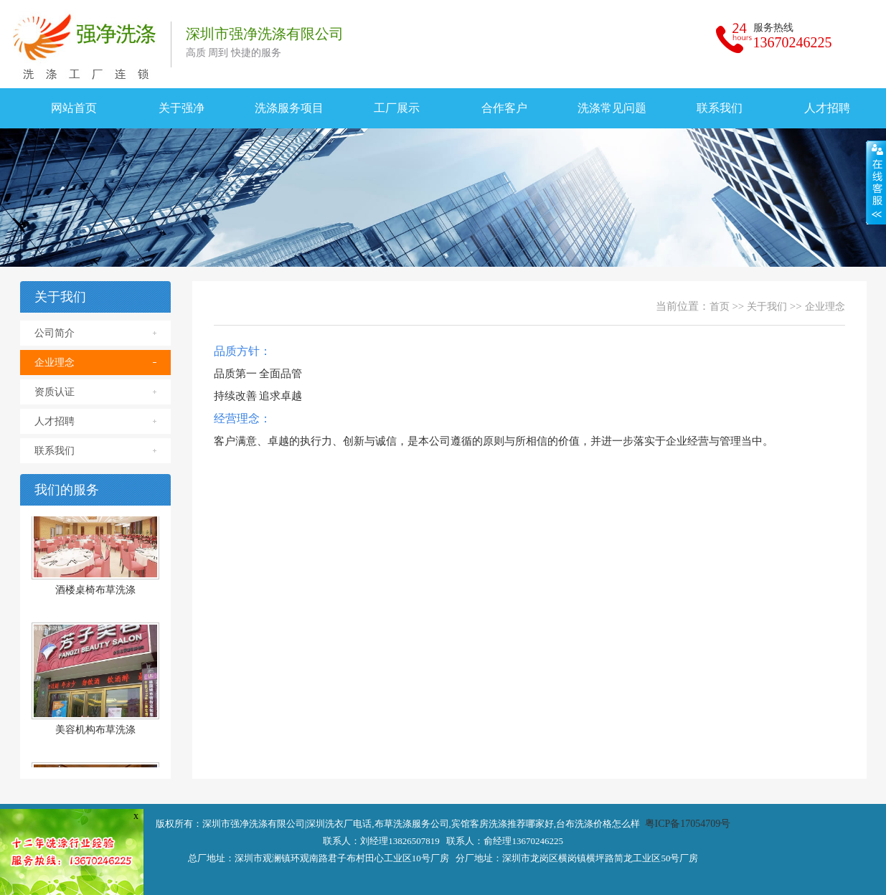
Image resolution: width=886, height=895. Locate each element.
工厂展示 (397, 108)
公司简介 (54, 333)
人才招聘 (54, 421)
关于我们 (767, 306)
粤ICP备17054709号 (688, 823)
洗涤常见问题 (612, 108)
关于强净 (181, 108)
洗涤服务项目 (289, 108)
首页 (720, 306)
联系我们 (720, 108)
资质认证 (54, 392)
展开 (876, 182)
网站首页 (74, 108)
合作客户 (504, 108)
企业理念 (54, 362)
